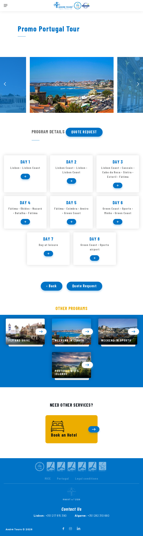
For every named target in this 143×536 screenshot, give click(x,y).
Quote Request (84, 132)
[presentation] (5, 84)
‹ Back (51, 295)
